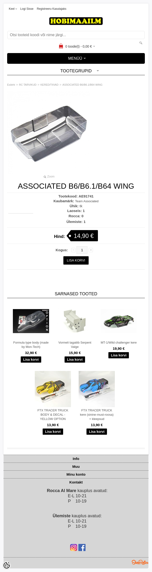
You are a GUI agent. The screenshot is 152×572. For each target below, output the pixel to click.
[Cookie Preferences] (6, 565)
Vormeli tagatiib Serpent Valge (74, 345)
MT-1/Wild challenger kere (119, 342)
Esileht (11, 84)
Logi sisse (26, 8)
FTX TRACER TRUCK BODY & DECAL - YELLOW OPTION (52, 415)
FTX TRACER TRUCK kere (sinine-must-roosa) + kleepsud (97, 415)
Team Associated (86, 201)
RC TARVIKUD (27, 84)
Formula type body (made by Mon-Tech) (31, 345)
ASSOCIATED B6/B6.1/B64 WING (82, 84)
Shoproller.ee (140, 562)
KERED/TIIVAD (50, 84)
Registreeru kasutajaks (51, 8)
